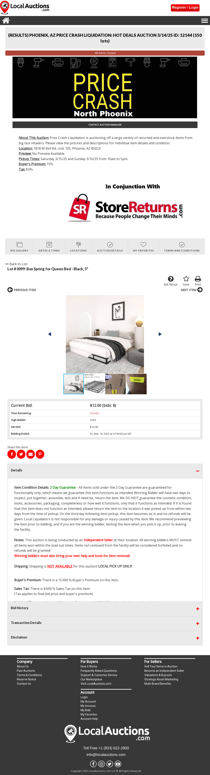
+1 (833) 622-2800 (113, 748)
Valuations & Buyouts (158, 675)
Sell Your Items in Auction (160, 666)
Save (186, 281)
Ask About (171, 281)
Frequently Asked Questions (99, 670)
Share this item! (17, 447)
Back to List (16, 264)
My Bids (86, 710)
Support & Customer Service (99, 675)
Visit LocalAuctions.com (96, 683)
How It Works (89, 666)
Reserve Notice (26, 679)
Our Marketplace (91, 679)
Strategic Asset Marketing (161, 679)
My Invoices (88, 705)
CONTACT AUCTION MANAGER (104, 124)
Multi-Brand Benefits (157, 683)
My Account (88, 701)
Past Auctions (26, 670)
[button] (50, 334)
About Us (23, 666)
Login (84, 697)
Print (198, 281)
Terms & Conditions (29, 675)
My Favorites (89, 714)
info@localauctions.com (106, 755)
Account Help (89, 718)
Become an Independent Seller (164, 670)
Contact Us (24, 683)
